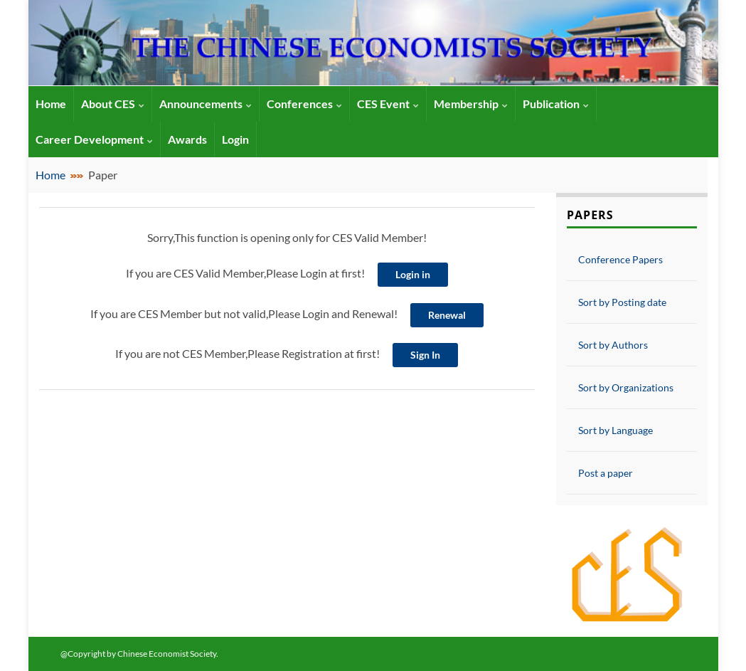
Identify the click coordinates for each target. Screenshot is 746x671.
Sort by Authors (613, 345)
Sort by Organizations (625, 387)
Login (235, 139)
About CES (112, 103)
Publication (556, 103)
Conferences (304, 103)
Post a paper (605, 473)
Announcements (205, 103)
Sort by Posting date (622, 302)
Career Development (94, 139)
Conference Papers (620, 259)
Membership (471, 103)
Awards (187, 139)
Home (50, 174)
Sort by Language (615, 430)
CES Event (388, 103)
